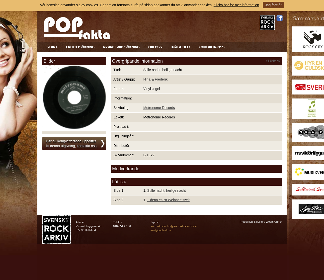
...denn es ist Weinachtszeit (168, 200)
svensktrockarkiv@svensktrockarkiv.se (174, 226)
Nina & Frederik (155, 79)
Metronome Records (159, 108)
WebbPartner (274, 221)
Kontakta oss (211, 47)
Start (52, 47)
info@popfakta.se (161, 230)
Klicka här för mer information (236, 5)
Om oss (155, 47)
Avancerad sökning (121, 47)
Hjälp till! (180, 47)
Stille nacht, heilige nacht (166, 190)
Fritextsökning (80, 47)
